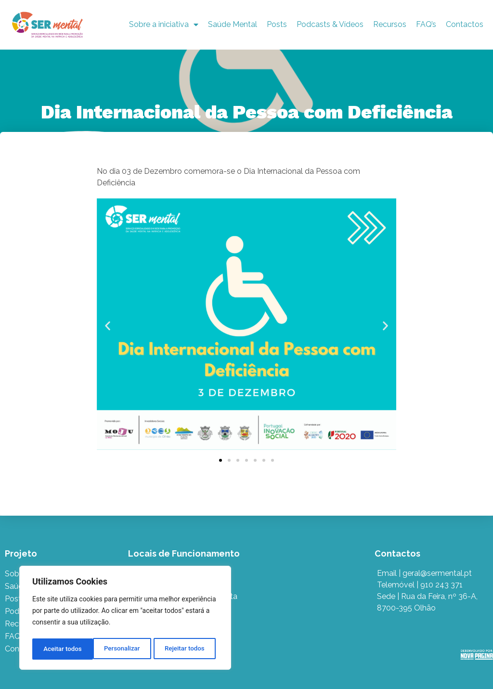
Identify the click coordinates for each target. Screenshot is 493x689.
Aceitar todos (188, 649)
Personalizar (60, 649)
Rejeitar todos (124, 649)
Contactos (464, 24)
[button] (108, 326)
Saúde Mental (232, 24)
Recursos (389, 24)
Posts (277, 24)
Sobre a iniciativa (163, 24)
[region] (125, 619)
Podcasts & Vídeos (330, 24)
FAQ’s (426, 24)
